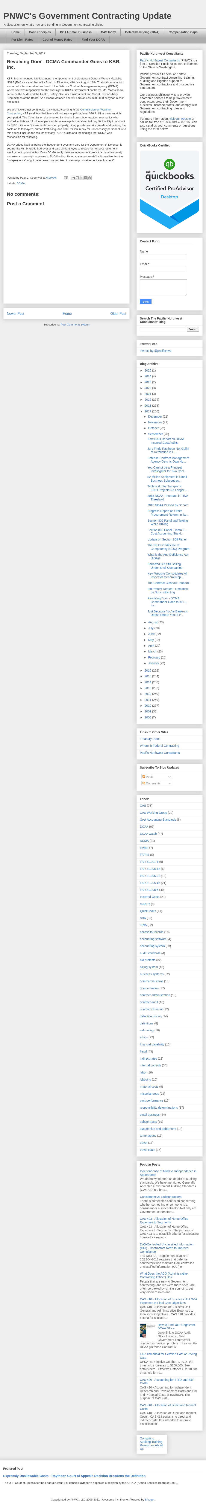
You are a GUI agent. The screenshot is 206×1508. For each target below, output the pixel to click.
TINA (143, 925)
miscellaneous (149, 1093)
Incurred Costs (149, 897)
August (153, 622)
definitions (146, 1023)
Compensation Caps (183, 32)
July (151, 628)
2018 (148, 405)
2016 (148, 670)
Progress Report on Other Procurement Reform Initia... (167, 512)
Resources (147, 1445)
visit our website (180, 118)
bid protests (147, 960)
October (154, 428)
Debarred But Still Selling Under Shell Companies (164, 565)
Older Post (118, 313)
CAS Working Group (153, 812)
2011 (148, 700)
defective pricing (151, 1016)
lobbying (145, 1079)
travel (143, 1142)
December (155, 416)
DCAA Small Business (76, 32)
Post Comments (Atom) (75, 324)
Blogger (149, 1499)
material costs (149, 1086)
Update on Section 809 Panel (166, 539)
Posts (147, 776)
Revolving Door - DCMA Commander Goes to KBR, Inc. (166, 602)
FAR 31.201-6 (149, 861)
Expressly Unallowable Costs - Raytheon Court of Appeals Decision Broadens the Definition (74, 1476)
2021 (148, 394)
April (151, 645)
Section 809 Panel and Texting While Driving (167, 522)
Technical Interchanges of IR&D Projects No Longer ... (167, 488)
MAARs (145, 904)
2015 (148, 676)
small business (150, 1114)
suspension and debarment (158, 1128)
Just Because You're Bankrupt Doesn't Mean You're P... (167, 613)
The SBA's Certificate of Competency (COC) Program (168, 547)
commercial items (151, 981)
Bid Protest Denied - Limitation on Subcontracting (167, 590)
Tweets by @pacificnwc (155, 350)
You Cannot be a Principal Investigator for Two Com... (166, 469)
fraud (143, 1051)
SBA (143, 918)
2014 (148, 682)
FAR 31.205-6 (149, 889)
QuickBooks (148, 911)
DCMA (21, 183)
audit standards (150, 953)
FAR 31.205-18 (150, 868)
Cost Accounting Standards (158, 819)
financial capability (152, 1044)
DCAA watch (148, 833)
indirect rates (148, 1058)
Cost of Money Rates (57, 39)
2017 (148, 411)
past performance (151, 1100)
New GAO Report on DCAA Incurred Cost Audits (165, 440)
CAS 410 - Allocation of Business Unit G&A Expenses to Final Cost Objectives (168, 1301)
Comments (151, 783)
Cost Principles (40, 32)
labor (143, 1072)
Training (156, 1442)
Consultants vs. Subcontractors (161, 1197)
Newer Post (15, 313)
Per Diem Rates (22, 39)
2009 (148, 711)
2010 (148, 705)
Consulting (147, 1438)
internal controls (150, 1065)
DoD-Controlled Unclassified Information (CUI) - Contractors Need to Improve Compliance (167, 1248)
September (156, 434)
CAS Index (108, 32)
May (151, 640)
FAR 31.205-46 (150, 883)
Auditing (145, 1442)
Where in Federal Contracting (159, 745)
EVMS (144, 848)
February (154, 657)
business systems (152, 974)
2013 (148, 688)
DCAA (144, 826)
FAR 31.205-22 (150, 876)
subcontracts (148, 1121)
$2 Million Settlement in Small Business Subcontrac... (167, 478)
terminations (148, 1135)
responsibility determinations (159, 1107)
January (154, 663)
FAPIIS (144, 854)
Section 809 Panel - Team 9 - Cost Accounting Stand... (166, 531)
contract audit (149, 1002)
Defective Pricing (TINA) (142, 32)
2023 (148, 382)
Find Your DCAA (93, 39)
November (155, 422)
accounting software (153, 939)
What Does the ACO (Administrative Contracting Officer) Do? (164, 1275)
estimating (147, 1030)
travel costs (147, 1149)
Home (15, 32)
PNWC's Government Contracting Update (87, 16)
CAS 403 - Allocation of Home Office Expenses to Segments (164, 1220)
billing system (149, 967)
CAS (143, 805)
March (152, 651)
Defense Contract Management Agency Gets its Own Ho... (168, 459)
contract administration (155, 995)
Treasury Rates (150, 739)
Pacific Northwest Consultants (160, 60)
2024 (148, 376)
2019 (148, 399)
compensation (149, 988)
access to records (152, 932)
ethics (144, 1037)
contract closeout (151, 1009)
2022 (148, 388)
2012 (148, 694)
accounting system (152, 946)
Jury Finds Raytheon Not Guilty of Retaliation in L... (168, 450)
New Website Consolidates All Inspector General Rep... (167, 575)
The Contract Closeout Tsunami (168, 583)
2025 (148, 370)
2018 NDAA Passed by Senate (167, 505)
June (151, 634)
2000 (148, 717)
